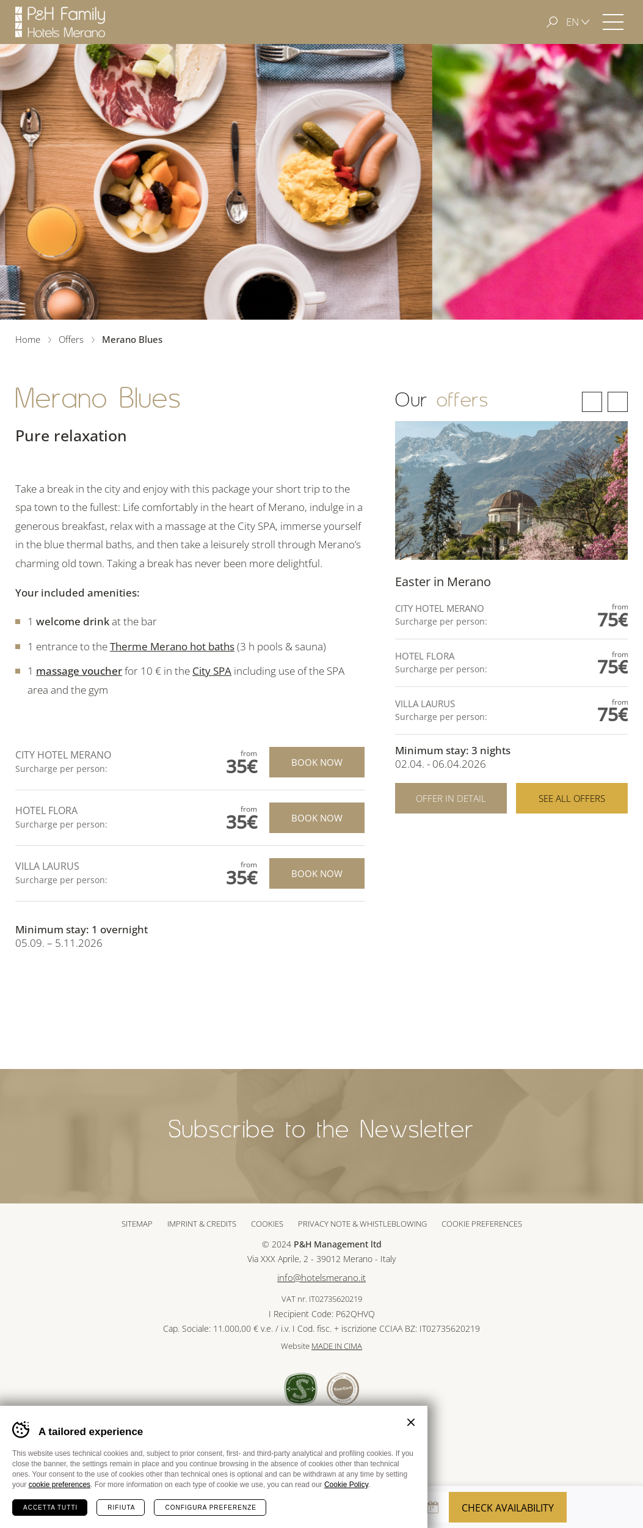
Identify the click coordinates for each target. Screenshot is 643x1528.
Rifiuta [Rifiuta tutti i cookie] (121, 1507)
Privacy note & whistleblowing (362, 1223)
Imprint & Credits (201, 1223)
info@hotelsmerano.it (321, 1277)
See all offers (572, 798)
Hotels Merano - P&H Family (60, 22)
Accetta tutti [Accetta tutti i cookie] (50, 1507)
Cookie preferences (481, 1223)
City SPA (211, 671)
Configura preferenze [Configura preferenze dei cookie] (210, 1507)
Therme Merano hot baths (172, 646)
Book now (317, 762)
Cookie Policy (346, 1484)
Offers (71, 339)
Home (27, 339)
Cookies (267, 1223)
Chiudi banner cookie (411, 1422)
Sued (301, 1389)
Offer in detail (451, 798)
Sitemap (137, 1223)
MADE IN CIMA (336, 1346)
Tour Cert (343, 1389)
